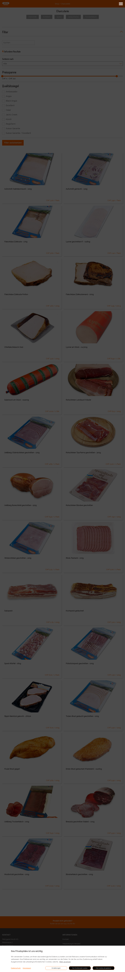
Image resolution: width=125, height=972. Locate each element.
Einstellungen (56, 968)
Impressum (27, 968)
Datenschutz (16, 968)
